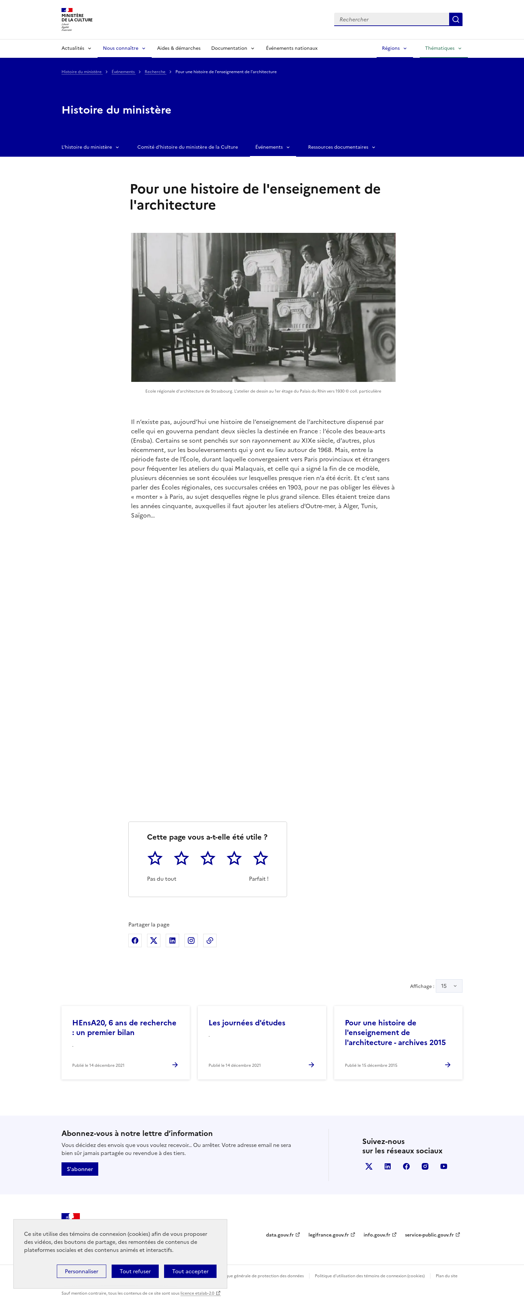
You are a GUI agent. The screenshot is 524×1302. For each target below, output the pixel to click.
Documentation (229, 48)
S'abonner (80, 1169)
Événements (124, 72)
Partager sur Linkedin (172, 940)
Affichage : (436, 986)
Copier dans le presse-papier (210, 940)
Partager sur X (153, 940)
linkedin (387, 1166)
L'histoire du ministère (86, 147)
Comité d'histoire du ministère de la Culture (187, 147)
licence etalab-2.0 (197, 1293)
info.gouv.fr (377, 1235)
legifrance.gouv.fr (328, 1235)
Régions (391, 48)
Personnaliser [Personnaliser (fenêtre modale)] (81, 1271)
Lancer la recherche (456, 19)
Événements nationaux (291, 48)
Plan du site (446, 1276)
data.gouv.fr (280, 1235)
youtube (443, 1166)
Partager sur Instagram (191, 940)
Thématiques (439, 48)
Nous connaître (120, 48)
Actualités (72, 48)
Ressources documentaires (338, 147)
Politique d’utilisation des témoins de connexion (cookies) (370, 1276)
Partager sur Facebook (135, 940)
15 (444, 986)
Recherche (155, 72)
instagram (425, 1166)
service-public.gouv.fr (429, 1235)
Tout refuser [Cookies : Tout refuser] (135, 1271)
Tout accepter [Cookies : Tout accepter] (190, 1271)
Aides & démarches (179, 48)
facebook (406, 1166)
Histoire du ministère (82, 72)
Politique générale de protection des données (260, 1276)
